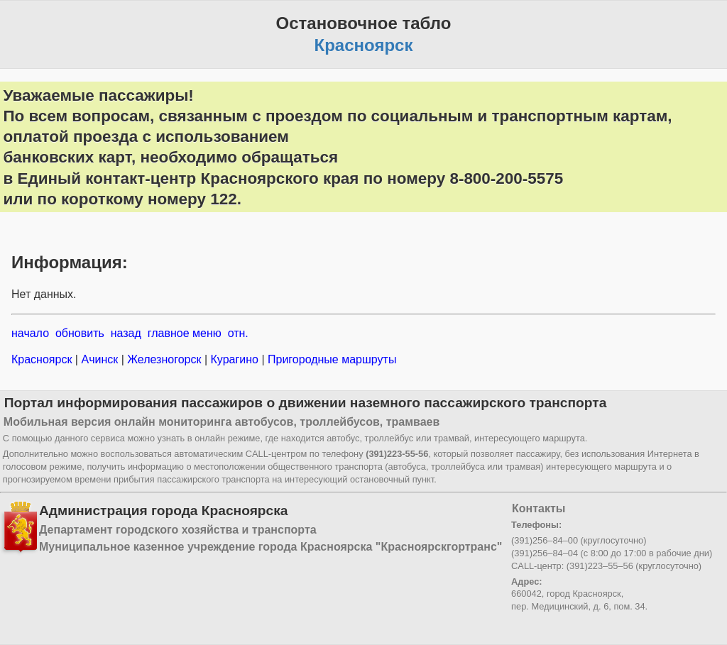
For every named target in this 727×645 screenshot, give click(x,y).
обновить (79, 333)
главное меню (185, 333)
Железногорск (164, 359)
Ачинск (99, 359)
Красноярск (43, 359)
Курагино (234, 359)
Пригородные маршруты (331, 359)
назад (126, 333)
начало (30, 333)
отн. (238, 333)
